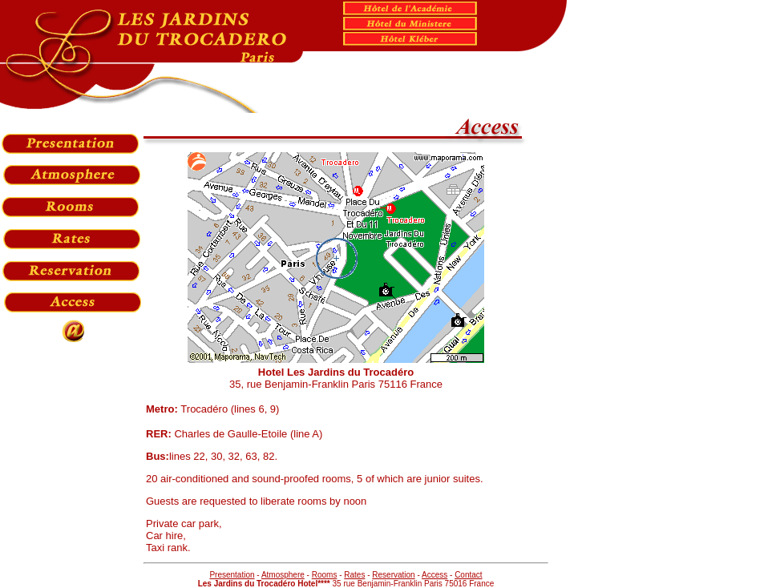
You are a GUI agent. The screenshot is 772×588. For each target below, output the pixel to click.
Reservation (393, 574)
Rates (354, 574)
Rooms (324, 574)
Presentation (231, 574)
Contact (468, 574)
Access (434, 574)
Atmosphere (283, 574)
